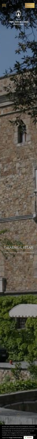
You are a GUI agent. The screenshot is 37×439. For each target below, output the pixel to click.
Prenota (30, 5)
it (10, 5)
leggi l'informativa (15, 437)
